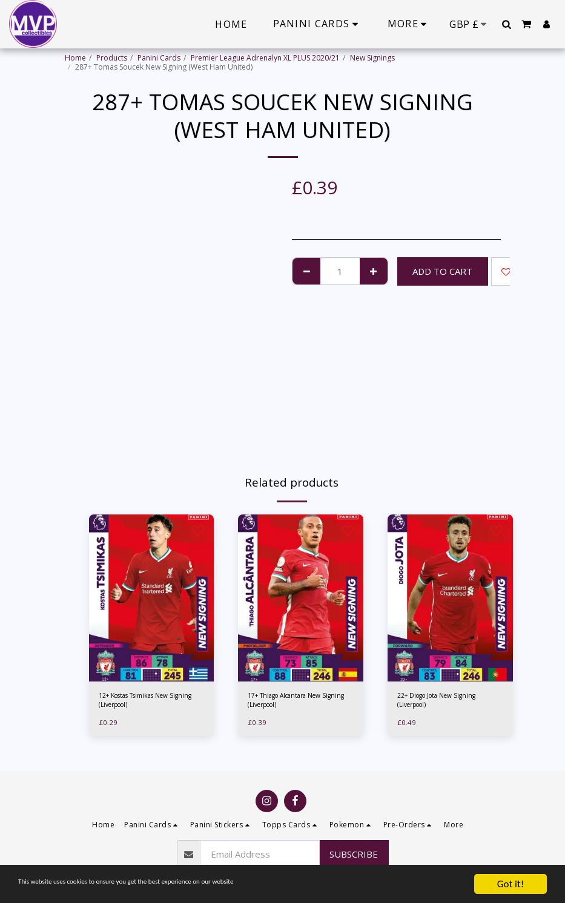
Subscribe (353, 854)
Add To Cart (442, 271)
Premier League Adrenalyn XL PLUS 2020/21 (265, 58)
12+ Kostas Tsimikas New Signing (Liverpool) (142, 701)
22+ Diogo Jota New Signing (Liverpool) (444, 701)
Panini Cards (158, 58)
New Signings (372, 58)
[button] (506, 24)
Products (111, 58)
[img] (151, 597)
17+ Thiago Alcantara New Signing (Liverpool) (292, 701)
